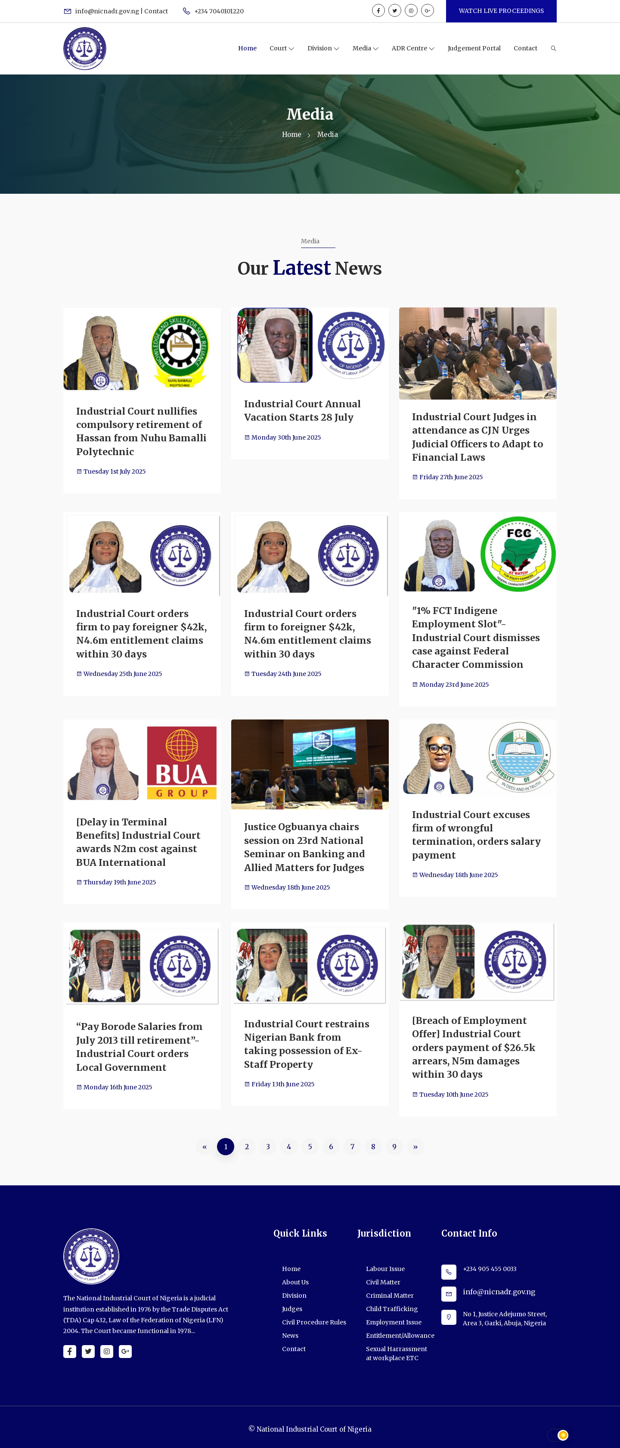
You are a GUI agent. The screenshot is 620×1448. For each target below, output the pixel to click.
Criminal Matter (390, 1291)
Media (362, 48)
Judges (292, 1304)
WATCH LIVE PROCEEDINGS (501, 11)
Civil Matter (383, 1278)
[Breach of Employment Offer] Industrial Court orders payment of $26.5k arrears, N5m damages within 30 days (474, 1043)
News (290, 1331)
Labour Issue (385, 1264)
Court (279, 48)
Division (320, 48)
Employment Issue (394, 1318)
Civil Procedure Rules (314, 1318)
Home (247, 48)
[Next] (415, 1142)
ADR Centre (410, 48)
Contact (525, 48)
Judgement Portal (474, 48)
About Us (295, 1278)
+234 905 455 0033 (490, 1264)
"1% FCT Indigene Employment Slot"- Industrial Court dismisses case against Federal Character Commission (476, 636)
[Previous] (204, 1142)
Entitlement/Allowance (400, 1331)
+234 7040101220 (213, 11)
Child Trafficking (392, 1304)
